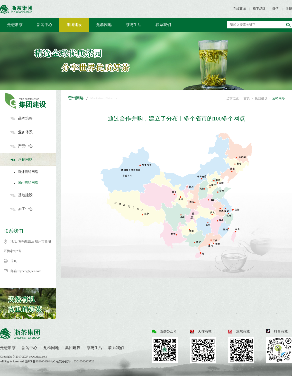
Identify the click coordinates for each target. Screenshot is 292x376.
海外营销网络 (25, 172)
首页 (247, 98)
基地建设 (33, 195)
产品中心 (33, 146)
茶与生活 (133, 25)
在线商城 (239, 8)
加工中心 (33, 209)
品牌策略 (33, 118)
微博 (289, 8)
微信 (275, 8)
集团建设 (74, 25)
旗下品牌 (259, 8)
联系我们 (163, 25)
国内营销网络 (25, 183)
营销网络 (33, 160)
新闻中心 (44, 25)
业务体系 (33, 132)
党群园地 (104, 25)
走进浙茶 (15, 25)
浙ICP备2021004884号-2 (40, 361)
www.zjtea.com (38, 356)
